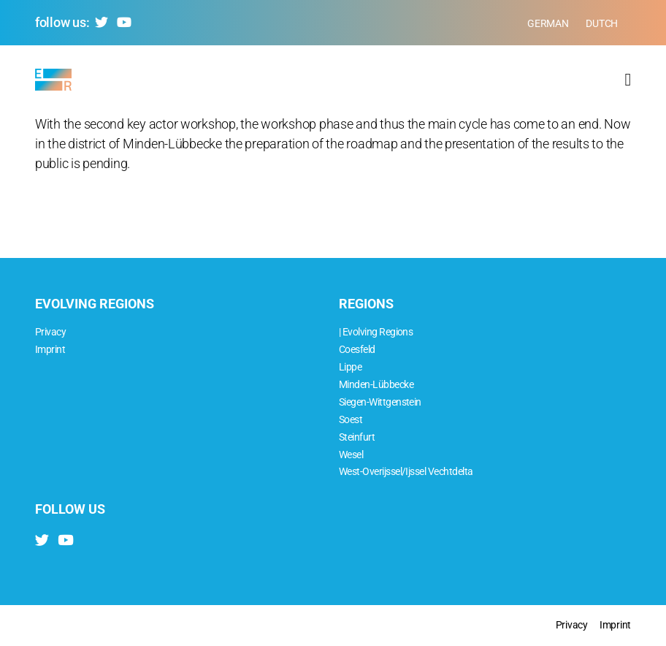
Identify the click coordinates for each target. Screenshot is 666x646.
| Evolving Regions (376, 332)
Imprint (50, 349)
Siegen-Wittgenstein (380, 402)
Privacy (50, 332)
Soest (350, 420)
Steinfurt (357, 437)
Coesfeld (357, 349)
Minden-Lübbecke (376, 385)
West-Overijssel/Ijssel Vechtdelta (405, 472)
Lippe (350, 367)
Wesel (351, 455)
